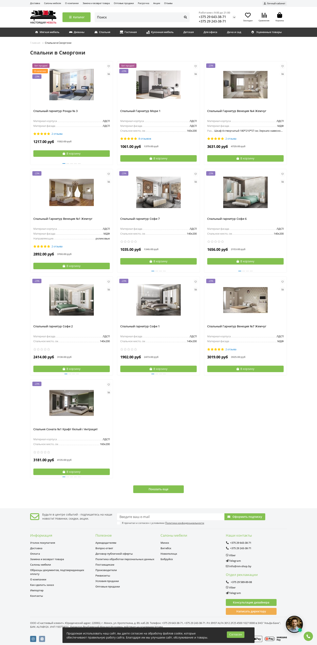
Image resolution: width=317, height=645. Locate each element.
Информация (41, 535)
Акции (156, 3)
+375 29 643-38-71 (212, 17)
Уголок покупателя (42, 543)
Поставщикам (104, 564)
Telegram (233, 561)
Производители (106, 570)
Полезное (103, 535)
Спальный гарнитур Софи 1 (140, 326)
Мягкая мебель (47, 32)
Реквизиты (102, 575)
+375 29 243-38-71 (212, 21)
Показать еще (158, 489)
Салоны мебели (52, 3)
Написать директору (251, 611)
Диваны (77, 32)
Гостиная (128, 32)
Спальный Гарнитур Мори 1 (140, 111)
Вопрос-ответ (104, 548)
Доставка (35, 3)
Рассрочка (143, 3)
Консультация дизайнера (251, 602)
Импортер (36, 590)
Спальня (102, 32)
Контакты (36, 596)
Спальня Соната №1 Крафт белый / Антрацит (65, 429)
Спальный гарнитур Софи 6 (227, 219)
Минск (165, 543)
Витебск (166, 548)
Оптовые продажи (124, 3)
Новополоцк (169, 553)
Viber (231, 555)
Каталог (77, 17)
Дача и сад (234, 32)
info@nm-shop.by (238, 566)
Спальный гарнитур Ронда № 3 (55, 111)
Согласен (235, 634)
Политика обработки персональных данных (124, 559)
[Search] (142, 17)
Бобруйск (167, 559)
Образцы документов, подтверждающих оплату (57, 572)
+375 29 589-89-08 (239, 582)
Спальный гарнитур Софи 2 (53, 326)
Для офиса (210, 32)
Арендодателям (105, 543)
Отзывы (168, 3)
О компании (72, 3)
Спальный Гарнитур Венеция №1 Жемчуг (62, 219)
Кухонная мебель (160, 32)
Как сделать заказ (42, 585)
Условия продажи (107, 581)
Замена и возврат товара (96, 3)
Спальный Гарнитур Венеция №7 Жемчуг (236, 326)
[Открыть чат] (294, 624)
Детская (188, 32)
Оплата (35, 553)
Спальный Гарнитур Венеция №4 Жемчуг (236, 111)
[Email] (170, 516)
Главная (35, 43)
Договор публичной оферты (114, 553)
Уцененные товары (266, 32)
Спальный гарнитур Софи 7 (140, 219)
